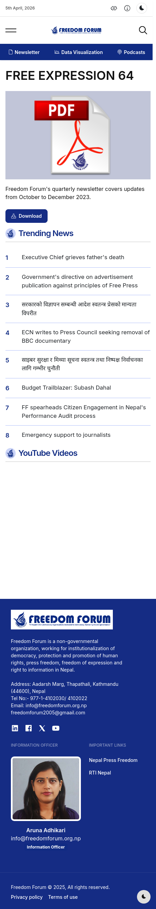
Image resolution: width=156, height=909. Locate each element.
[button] (127, 8)
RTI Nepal (100, 773)
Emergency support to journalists (66, 434)
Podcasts (131, 52)
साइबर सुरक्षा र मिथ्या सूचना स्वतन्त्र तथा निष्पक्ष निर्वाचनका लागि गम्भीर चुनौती (82, 364)
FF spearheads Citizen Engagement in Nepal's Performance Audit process (84, 411)
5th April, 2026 (20, 8)
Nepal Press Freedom (113, 760)
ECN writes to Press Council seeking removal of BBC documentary (86, 336)
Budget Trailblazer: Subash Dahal (66, 387)
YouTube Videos (47, 453)
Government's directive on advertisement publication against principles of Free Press (80, 281)
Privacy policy (27, 897)
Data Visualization (79, 52)
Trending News (45, 233)
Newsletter (24, 52)
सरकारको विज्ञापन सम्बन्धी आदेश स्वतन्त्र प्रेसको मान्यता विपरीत (79, 308)
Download (26, 216)
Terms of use (63, 897)
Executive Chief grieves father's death (73, 257)
